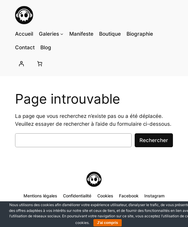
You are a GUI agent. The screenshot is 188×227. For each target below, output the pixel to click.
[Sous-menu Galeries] (61, 33)
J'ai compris (107, 223)
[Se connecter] (21, 63)
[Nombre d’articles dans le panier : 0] (39, 63)
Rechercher (153, 140)
